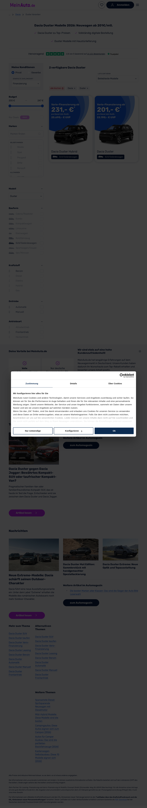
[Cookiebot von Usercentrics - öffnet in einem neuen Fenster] (122, 375)
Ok (114, 431)
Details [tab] (73, 383)
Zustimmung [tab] (32, 383)
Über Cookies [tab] (115, 383)
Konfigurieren (73, 431)
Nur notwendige (33, 431)
